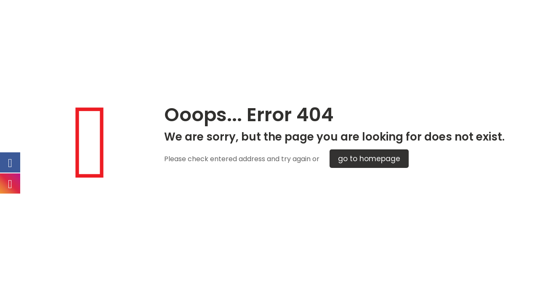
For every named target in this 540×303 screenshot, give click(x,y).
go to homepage (369, 159)
